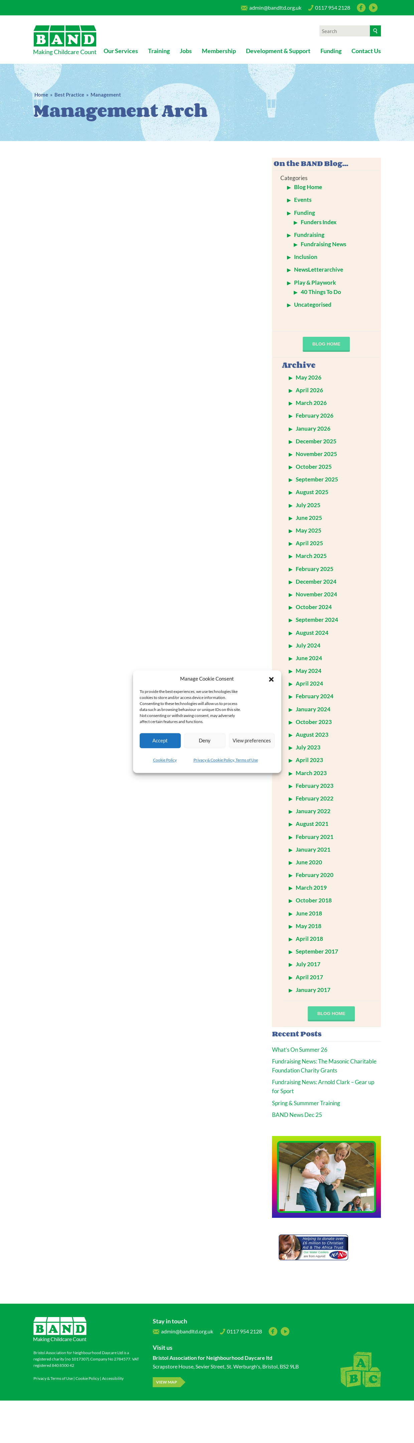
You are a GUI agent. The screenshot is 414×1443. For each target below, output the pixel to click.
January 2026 (313, 428)
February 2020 (314, 874)
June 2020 (309, 862)
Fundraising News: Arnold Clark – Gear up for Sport (323, 1086)
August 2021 (312, 823)
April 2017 (309, 977)
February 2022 (314, 798)
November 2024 (316, 594)
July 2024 (308, 645)
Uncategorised (312, 304)
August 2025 (312, 491)
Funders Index (318, 222)
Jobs (186, 50)
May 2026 (308, 377)
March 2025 (311, 555)
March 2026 (311, 402)
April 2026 (309, 390)
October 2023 (314, 721)
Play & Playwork (315, 282)
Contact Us (366, 50)
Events (302, 199)
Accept (160, 740)
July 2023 (308, 747)
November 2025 (316, 453)
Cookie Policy (165, 759)
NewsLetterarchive (318, 269)
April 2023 (309, 759)
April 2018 (309, 938)
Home (41, 95)
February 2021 (314, 836)
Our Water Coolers (316, 1252)
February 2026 (314, 415)
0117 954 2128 (329, 9)
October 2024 (314, 606)
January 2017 (313, 989)
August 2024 (312, 632)
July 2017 (308, 964)
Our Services (121, 50)
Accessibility (113, 1378)
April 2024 (309, 683)
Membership (219, 50)
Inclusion (305, 256)
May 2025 (308, 530)
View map (166, 1382)
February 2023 (314, 785)
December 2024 (316, 581)
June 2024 (309, 658)
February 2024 (314, 696)
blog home (326, 343)
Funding (330, 50)
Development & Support (278, 50)
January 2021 (313, 849)
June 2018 (309, 913)
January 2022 (313, 811)
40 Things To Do (321, 291)
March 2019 (311, 887)
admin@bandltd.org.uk (271, 9)
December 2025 (316, 441)
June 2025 (309, 517)
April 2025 (309, 543)
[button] (271, 678)
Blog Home (308, 186)
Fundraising (309, 234)
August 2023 (312, 734)
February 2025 (314, 568)
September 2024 (317, 619)
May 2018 (308, 925)
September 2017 (317, 951)
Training (159, 50)
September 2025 (317, 479)
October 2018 (314, 900)
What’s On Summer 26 (299, 1049)
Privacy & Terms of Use (53, 1378)
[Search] (375, 30)
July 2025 (308, 505)
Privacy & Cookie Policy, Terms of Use (225, 759)
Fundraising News (323, 244)
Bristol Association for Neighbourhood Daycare (65, 40)
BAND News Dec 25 (297, 1114)
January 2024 (313, 709)
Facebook (361, 7)
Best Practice (69, 95)
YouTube (373, 7)
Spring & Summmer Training (306, 1103)
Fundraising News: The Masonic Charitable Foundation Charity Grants (324, 1066)
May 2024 (308, 670)
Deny (205, 740)
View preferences (252, 740)
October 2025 (314, 466)
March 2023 (311, 772)
